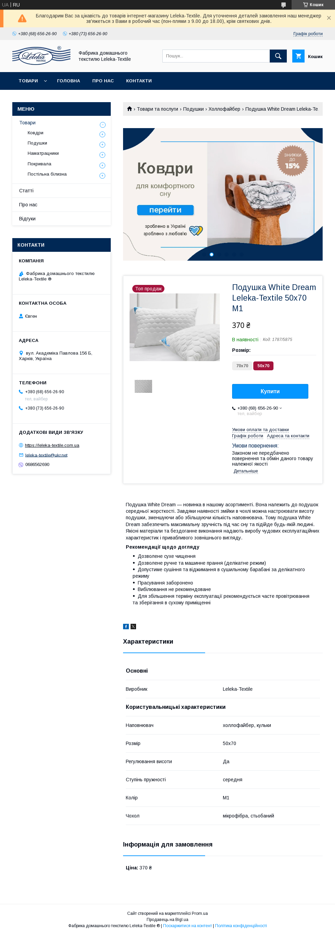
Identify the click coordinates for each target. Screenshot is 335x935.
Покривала (39, 163)
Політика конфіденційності (241, 925)
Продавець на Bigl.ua (167, 919)
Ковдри (35, 132)
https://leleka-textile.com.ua (52, 445)
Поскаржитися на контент (187, 925)
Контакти (139, 80)
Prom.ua (200, 913)
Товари (28, 80)
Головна (68, 80)
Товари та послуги (157, 109)
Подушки (193, 109)
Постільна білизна (47, 174)
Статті (26, 190)
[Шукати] (278, 56)
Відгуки (27, 218)
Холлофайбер (224, 109)
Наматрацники (43, 153)
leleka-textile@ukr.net (46, 454)
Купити (270, 391)
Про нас (103, 80)
